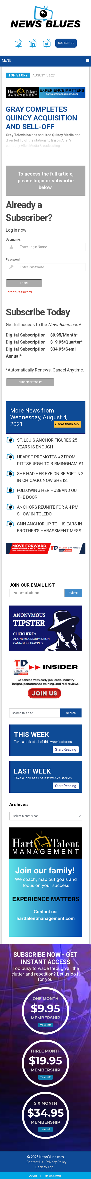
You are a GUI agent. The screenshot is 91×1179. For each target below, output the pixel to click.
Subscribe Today (30, 382)
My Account (53, 1175)
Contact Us (34, 1162)
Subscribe (66, 43)
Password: (13, 259)
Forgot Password (19, 292)
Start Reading (65, 749)
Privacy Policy (56, 1162)
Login (33, 1175)
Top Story (17, 75)
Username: (13, 239)
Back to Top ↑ (45, 1167)
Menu (6, 60)
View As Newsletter (67, 424)
